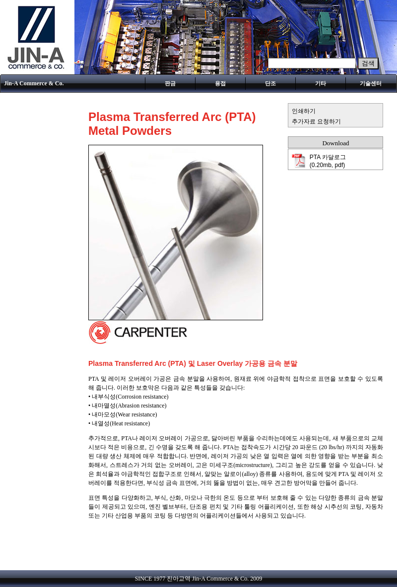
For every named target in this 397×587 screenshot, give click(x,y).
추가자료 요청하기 (316, 121)
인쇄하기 (304, 111)
